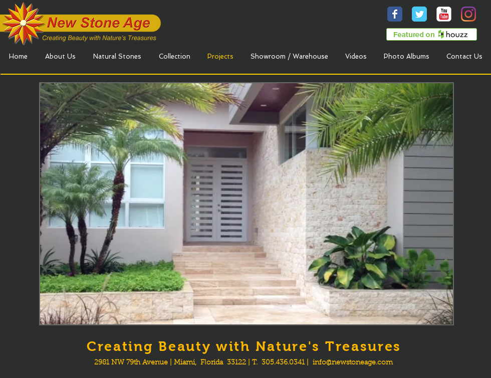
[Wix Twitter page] (419, 14)
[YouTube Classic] (443, 14)
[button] (246, 203)
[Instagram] (468, 14)
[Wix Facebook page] (394, 14)
